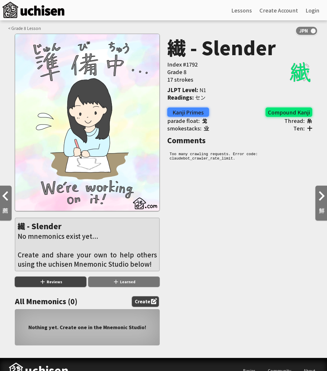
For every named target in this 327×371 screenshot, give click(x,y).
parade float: (187, 120)
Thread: (298, 120)
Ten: (302, 128)
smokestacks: (188, 128)
